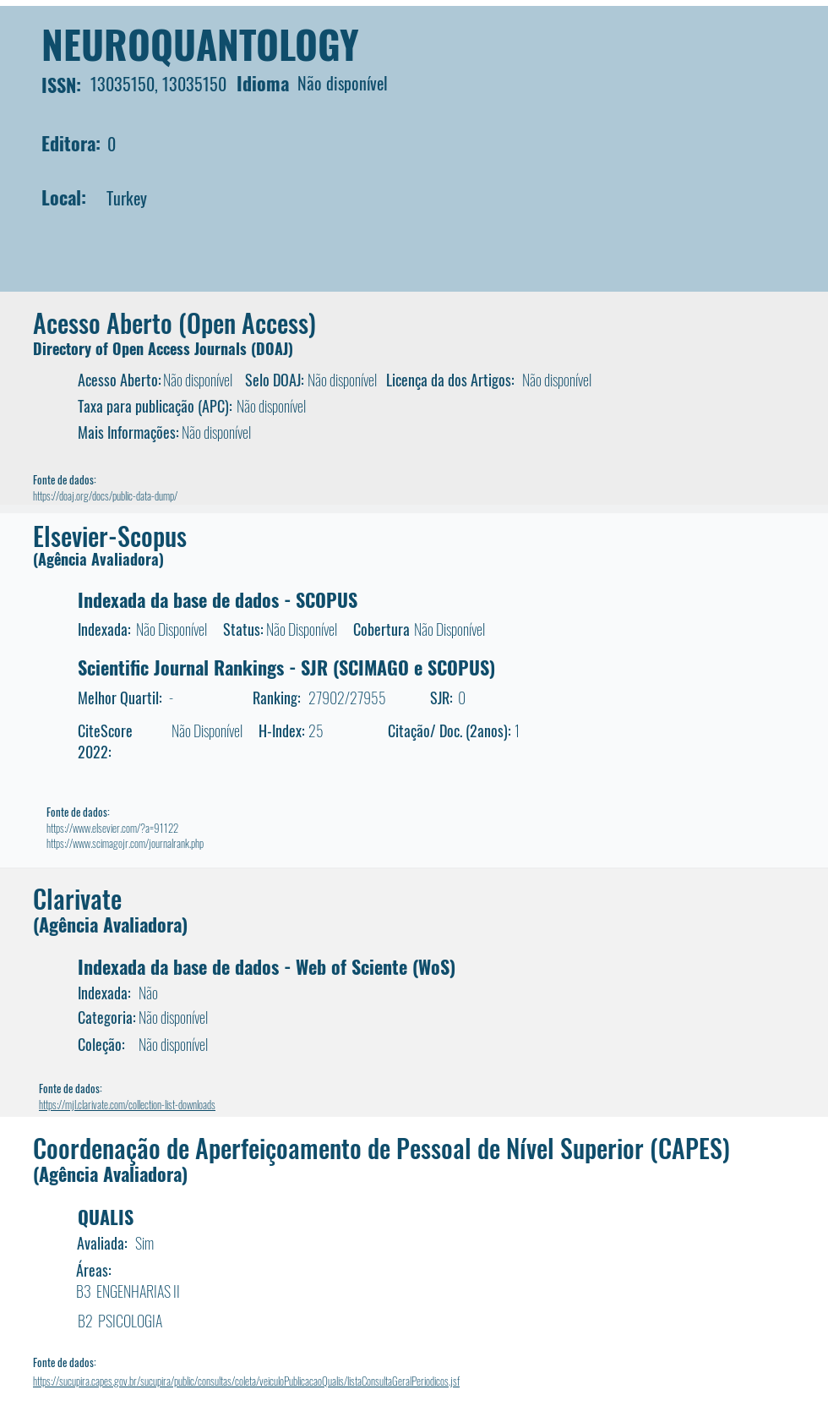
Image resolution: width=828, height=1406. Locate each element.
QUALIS (105, 1216)
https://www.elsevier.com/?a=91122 (112, 827)
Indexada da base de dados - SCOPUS (217, 599)
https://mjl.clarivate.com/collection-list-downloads (127, 1104)
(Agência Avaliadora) (98, 559)
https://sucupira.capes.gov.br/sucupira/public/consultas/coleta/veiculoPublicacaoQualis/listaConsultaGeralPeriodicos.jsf (246, 1380)
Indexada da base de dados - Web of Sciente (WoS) (266, 966)
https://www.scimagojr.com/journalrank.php (125, 842)
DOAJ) (274, 348)
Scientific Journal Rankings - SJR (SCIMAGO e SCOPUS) (286, 667)
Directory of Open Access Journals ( (144, 348)
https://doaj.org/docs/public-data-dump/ (105, 495)
